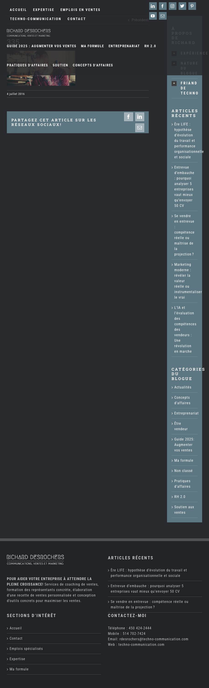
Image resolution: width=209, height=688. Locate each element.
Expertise (17, 659)
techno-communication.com (141, 644)
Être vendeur (181, 426)
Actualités (182, 387)
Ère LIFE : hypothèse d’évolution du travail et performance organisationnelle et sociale (189, 140)
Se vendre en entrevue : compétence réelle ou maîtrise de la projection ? (149, 604)
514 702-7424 (134, 633)
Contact (16, 638)
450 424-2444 (140, 628)
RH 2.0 (179, 497)
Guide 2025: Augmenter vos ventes (184, 444)
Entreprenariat (184, 413)
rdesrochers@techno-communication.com (154, 639)
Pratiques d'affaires (182, 484)
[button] (185, 88)
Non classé (183, 471)
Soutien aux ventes (184, 510)
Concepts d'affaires (182, 400)
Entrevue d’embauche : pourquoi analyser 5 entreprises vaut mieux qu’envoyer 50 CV (147, 589)
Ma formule (183, 460)
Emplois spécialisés (26, 648)
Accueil (16, 628)
